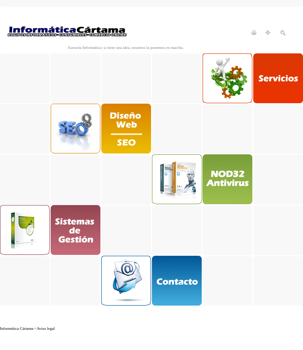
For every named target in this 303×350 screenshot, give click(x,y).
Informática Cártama (17, 328)
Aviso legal (46, 328)
